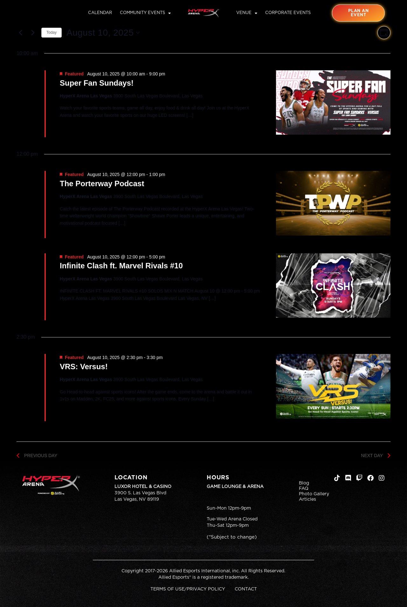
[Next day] (33, 33)
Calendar (100, 13)
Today (51, 32)
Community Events (145, 13)
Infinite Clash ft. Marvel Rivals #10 (121, 265)
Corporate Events (288, 13)
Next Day (375, 455)
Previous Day (37, 455)
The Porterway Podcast (102, 183)
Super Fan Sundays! (97, 83)
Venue (246, 13)
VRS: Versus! (84, 366)
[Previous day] (20, 33)
